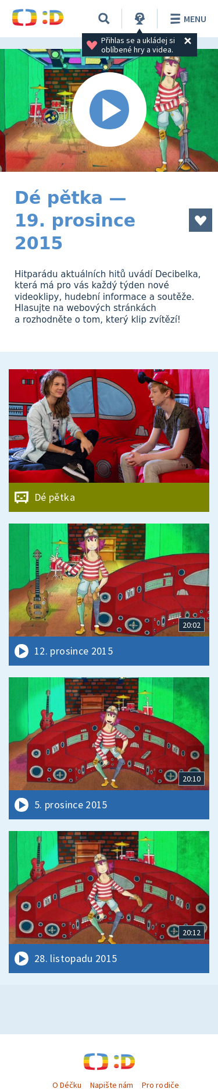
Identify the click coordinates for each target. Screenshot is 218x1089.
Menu (186, 18)
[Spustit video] (109, 110)
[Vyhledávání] (104, 18)
